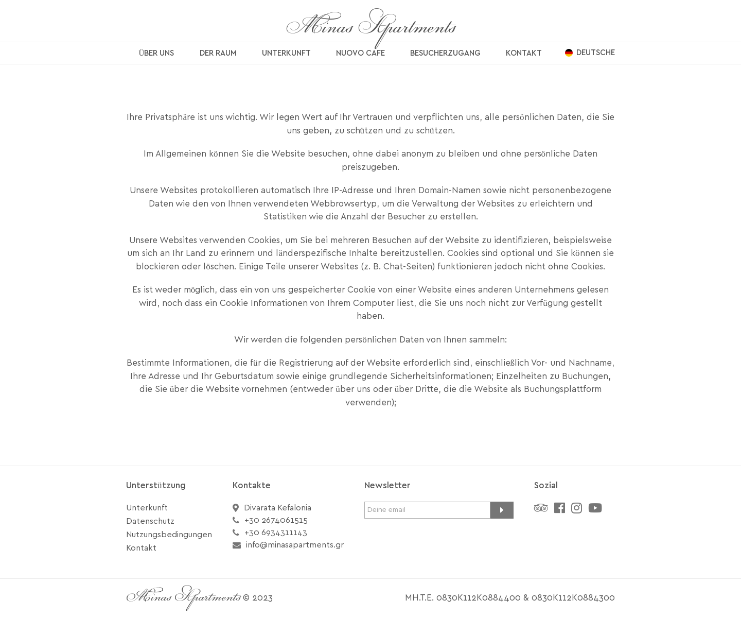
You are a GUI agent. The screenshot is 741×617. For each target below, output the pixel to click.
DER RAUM (218, 53)
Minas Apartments (370, 28)
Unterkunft (147, 508)
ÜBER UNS (156, 53)
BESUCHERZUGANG (445, 53)
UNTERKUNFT (286, 53)
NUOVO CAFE (360, 53)
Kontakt (141, 548)
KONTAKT (524, 53)
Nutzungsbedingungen (169, 534)
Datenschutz (150, 521)
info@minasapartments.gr (295, 545)
